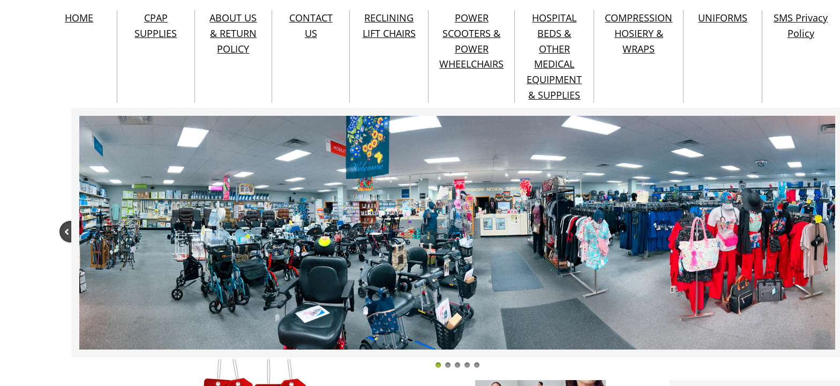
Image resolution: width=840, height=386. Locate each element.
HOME (79, 17)
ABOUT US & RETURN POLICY (233, 33)
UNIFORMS (722, 17)
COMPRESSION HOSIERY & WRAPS (638, 33)
